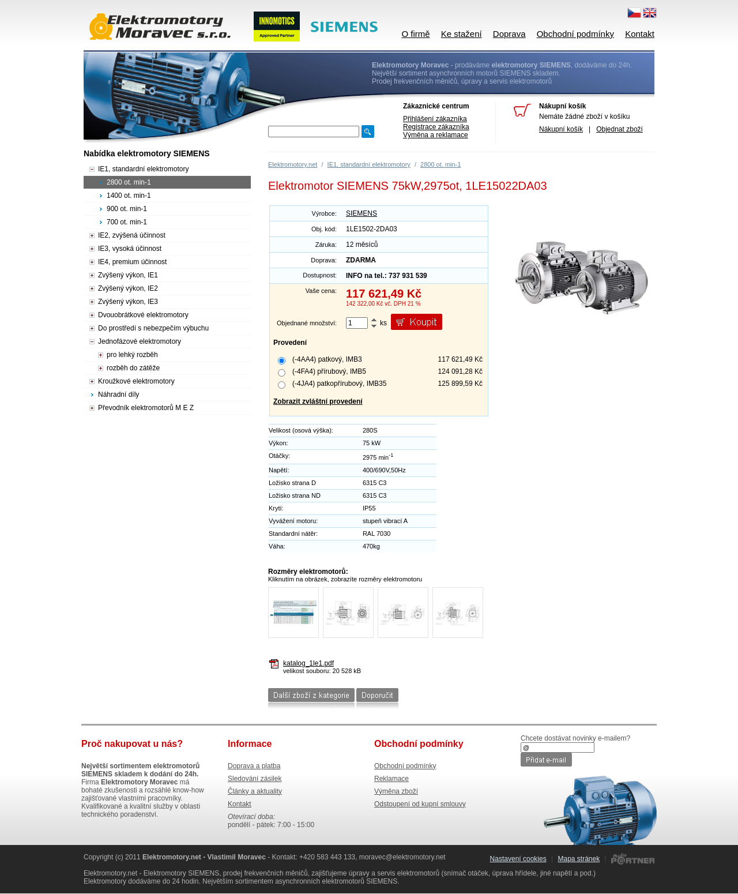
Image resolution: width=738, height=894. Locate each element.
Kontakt (639, 34)
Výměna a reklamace (435, 135)
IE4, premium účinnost (132, 262)
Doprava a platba (254, 766)
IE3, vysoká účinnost (129, 249)
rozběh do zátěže (133, 368)
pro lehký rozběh (132, 355)
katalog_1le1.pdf (308, 663)
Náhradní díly (118, 394)
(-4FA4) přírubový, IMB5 (329, 371)
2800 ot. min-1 (440, 164)
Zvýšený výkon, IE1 (128, 275)
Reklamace (391, 779)
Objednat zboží (619, 129)
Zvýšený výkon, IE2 (128, 288)
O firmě (415, 34)
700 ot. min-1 (127, 222)
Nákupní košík (561, 129)
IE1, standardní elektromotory (369, 164)
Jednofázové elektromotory (139, 341)
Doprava (509, 34)
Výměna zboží (396, 791)
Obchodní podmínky (575, 34)
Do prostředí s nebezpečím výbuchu (153, 328)
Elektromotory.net (292, 164)
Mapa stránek (579, 859)
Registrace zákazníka (436, 127)
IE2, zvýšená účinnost (131, 235)
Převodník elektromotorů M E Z (146, 408)
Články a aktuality (255, 791)
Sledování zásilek (254, 779)
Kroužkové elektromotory (136, 381)
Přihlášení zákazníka (435, 119)
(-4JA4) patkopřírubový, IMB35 (339, 384)
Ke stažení (461, 34)
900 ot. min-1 (127, 209)
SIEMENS (361, 213)
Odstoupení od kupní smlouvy (420, 804)
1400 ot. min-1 (129, 195)
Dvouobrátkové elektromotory (143, 315)
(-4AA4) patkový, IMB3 (327, 359)
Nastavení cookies (518, 859)
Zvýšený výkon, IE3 (128, 302)
